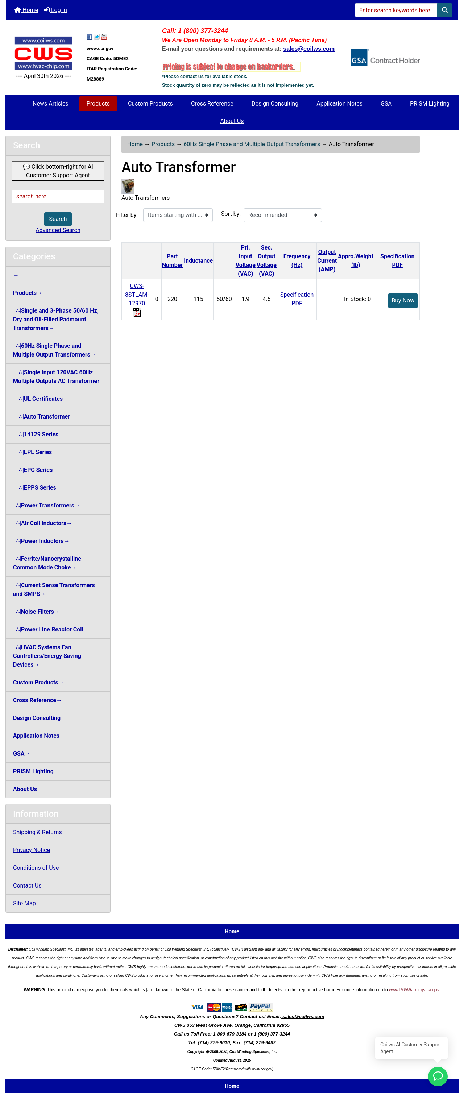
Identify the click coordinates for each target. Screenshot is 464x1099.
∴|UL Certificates (38, 398)
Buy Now (403, 300)
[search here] (58, 196)
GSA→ (21, 753)
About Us (232, 121)
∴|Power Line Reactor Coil (48, 629)
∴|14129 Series (35, 434)
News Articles (51, 103)
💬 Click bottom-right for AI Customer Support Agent (58, 171)
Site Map (24, 903)
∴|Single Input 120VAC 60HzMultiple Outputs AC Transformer (56, 376)
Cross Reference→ (37, 700)
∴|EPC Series (33, 469)
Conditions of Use (36, 867)
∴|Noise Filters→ (36, 611)
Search (58, 218)
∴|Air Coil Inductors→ (42, 523)
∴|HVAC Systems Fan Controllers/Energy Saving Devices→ (47, 656)
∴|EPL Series (32, 452)
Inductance (198, 260)
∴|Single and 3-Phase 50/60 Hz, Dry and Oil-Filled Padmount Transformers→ (56, 319)
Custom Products (150, 103)
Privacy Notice (31, 850)
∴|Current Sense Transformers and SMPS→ (54, 589)
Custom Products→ (38, 682)
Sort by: (231, 213)
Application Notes (339, 103)
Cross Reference (212, 103)
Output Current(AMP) (327, 260)
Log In (55, 10)
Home (26, 10)
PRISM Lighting (430, 103)
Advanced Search (58, 230)
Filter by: (127, 214)
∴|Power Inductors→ (41, 541)
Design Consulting (275, 103)
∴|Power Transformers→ (46, 505)
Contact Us (27, 885)
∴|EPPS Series (34, 487)
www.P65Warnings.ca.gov (414, 989)
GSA (386, 103)
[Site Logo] (43, 53)
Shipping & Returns (37, 832)
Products (98, 103)
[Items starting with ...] (178, 215)
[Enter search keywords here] (396, 10)
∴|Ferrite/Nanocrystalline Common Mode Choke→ (47, 563)
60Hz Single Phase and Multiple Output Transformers (251, 144)
